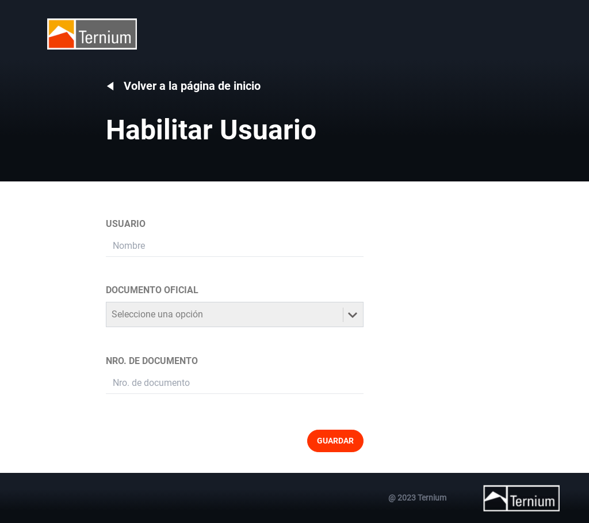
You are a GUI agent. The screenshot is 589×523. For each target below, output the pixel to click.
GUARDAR (335, 440)
